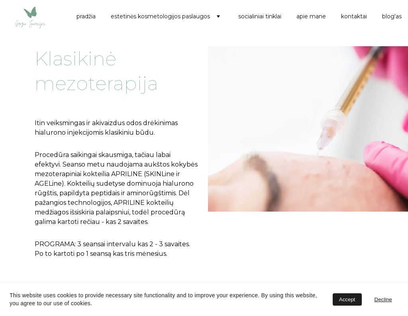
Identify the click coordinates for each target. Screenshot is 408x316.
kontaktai (354, 16)
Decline (383, 299)
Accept (347, 299)
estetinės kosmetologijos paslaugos (160, 16)
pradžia (86, 16)
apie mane (311, 16)
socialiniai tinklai (259, 16)
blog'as (392, 16)
